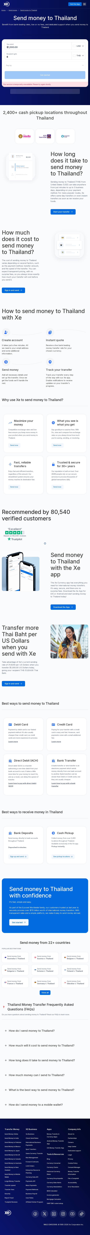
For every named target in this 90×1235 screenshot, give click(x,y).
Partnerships (72, 1138)
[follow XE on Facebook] (35, 1214)
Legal (70, 1155)
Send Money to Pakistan (13, 1142)
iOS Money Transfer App (55, 1148)
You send (10, 44)
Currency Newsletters (54, 1187)
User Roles (29, 1198)
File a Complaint (73, 1178)
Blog (48, 1159)
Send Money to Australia (13, 1163)
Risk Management (32, 1157)
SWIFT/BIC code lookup (55, 1203)
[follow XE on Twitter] (44, 1214)
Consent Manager (74, 1167)
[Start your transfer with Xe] (63, 212)
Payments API (30, 1181)
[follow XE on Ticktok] (81, 1214)
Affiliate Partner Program (34, 1202)
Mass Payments (31, 1185)
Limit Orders (30, 1166)
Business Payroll (31, 1194)
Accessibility (72, 1182)
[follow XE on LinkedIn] (54, 1214)
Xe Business (30, 1134)
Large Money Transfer (12, 1181)
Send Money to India (12, 1138)
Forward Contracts (32, 1162)
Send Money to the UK (12, 1155)
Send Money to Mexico (13, 1146)
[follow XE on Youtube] (72, 1214)
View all (45, 992)
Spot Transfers (31, 1149)
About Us (71, 1134)
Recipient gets (12, 54)
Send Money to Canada (13, 1159)
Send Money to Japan (12, 1151)
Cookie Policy (72, 1163)
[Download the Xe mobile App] (63, 607)
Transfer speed (10, 1185)
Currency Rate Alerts (54, 1182)
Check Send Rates (32, 1138)
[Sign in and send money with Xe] (13, 290)
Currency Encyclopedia (55, 1178)
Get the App (75, 4)
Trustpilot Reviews (11, 1202)
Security (7, 1194)
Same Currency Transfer (34, 1153)
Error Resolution (73, 1187)
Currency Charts (52, 1167)
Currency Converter (54, 1163)
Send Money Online (11, 1134)
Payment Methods (32, 1189)
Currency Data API (32, 1177)
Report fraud (9, 1198)
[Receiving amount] (8, 56)
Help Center (72, 1146)
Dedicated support (74, 1151)
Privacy (70, 1159)
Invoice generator (53, 1195)
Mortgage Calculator (54, 1199)
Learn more (13, 742)
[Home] (7, 4)
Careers (71, 1142)
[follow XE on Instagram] (63, 1214)
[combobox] (78, 46)
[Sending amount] (13, 47)
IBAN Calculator (52, 1191)
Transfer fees (9, 1189)
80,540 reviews (19, 536)
